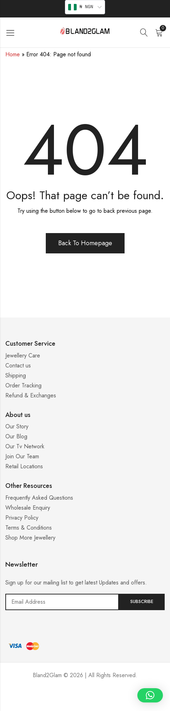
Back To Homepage (85, 243)
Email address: (62, 602)
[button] (150, 695)
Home (12, 54)
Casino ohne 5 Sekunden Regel (85, 702)
